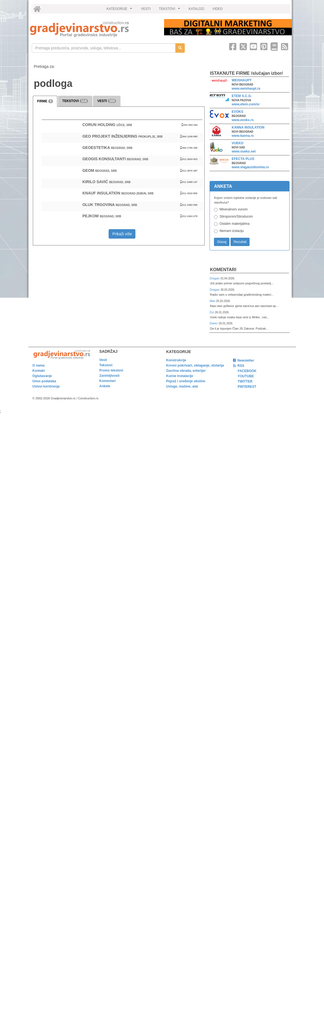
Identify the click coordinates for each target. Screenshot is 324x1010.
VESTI (146, 9)
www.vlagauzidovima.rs (250, 167)
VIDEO (217, 9)
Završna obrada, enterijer (186, 371)
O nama (39, 365)
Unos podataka (44, 381)
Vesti (103, 360)
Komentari (223, 269)
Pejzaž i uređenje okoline (185, 381)
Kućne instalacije (179, 376)
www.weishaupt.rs (246, 88)
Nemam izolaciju (231, 231)
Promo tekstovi (111, 370)
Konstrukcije (176, 360)
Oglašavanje (42, 376)
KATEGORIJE (119, 10)
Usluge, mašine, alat (182, 386)
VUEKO (237, 143)
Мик (213, 301)
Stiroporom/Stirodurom (236, 216)
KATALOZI (196, 9)
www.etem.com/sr (246, 104)
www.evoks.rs (243, 120)
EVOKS (237, 112)
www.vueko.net (244, 151)
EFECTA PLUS (243, 159)
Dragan (215, 278)
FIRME (45, 101)
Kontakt (39, 371)
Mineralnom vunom (233, 209)
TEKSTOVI (170, 10)
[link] (93, 29)
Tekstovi (106, 365)
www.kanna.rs (243, 136)
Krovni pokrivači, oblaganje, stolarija (195, 365)
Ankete (104, 386)
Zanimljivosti (109, 376)
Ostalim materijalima (234, 224)
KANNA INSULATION (248, 127)
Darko (214, 323)
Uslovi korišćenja (46, 386)
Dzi (212, 312)
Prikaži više (122, 234)
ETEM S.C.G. (242, 96)
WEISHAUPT (241, 80)
